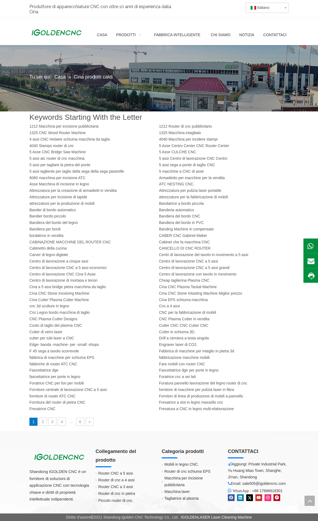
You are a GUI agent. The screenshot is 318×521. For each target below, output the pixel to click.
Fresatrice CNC (42, 409)
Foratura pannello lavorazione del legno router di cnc (203, 383)
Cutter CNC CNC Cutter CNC (183, 325)
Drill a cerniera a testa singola (184, 338)
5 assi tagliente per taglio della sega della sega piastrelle (76, 171)
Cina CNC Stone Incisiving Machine (59, 293)
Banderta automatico (176, 210)
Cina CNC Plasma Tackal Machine (188, 287)
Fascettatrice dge (43, 370)
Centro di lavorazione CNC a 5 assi (188, 261)
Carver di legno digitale (48, 255)
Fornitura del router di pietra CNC (57, 402)
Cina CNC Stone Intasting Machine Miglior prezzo (200, 293)
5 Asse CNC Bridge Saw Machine (57, 152)
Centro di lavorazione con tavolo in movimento (197, 274)
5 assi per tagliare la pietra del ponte (59, 165)
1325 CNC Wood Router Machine (57, 133)
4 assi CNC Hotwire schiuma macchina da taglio (69, 139)
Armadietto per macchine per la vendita (192, 178)
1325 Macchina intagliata (180, 133)
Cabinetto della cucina (48, 248)
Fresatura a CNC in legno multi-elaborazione (196, 409)
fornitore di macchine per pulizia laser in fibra (196, 389)
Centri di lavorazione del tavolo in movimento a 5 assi (203, 255)
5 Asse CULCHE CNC (177, 152)
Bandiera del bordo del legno (53, 222)
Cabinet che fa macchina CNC (184, 242)
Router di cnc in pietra (116, 493)
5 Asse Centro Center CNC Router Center (194, 146)
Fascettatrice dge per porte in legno (188, 370)
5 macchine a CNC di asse (181, 171)
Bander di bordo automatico (52, 210)
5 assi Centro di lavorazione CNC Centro (193, 158)
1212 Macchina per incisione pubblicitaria (64, 126)
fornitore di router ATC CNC (52, 396)
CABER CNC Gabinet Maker (183, 235)
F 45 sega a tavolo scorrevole (54, 351)
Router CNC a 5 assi (115, 473)
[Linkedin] (240, 497)
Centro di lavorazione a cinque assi (58, 261)
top (310, 501)
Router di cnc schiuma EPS (187, 471)
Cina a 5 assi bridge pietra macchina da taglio (67, 287)
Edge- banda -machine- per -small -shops (64, 344)
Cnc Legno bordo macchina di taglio (59, 312)
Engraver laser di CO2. (178, 344)
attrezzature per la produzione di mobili (61, 203)
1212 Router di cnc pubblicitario (185, 126)
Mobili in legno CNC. (181, 464)
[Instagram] (268, 497)
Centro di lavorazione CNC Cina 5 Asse (62, 274)
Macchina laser (177, 491)
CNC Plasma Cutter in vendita (184, 319)
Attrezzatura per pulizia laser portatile (190, 190)
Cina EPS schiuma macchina (183, 300)
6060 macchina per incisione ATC (57, 178)
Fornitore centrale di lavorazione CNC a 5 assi (68, 389)
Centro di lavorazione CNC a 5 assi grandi (194, 267)
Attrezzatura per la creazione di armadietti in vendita (73, 190)
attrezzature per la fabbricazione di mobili (193, 197)
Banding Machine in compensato (186, 229)
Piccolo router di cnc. (115, 500)
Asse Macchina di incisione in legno (59, 184)
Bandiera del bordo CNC (179, 216)
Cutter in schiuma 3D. (177, 332)
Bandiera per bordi (44, 229)
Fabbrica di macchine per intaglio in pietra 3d (196, 351)
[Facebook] (231, 497)
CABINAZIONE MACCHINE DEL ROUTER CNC (70, 242)
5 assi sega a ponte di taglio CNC (187, 165)
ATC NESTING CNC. (176, 184)
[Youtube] (258, 497)
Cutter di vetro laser (45, 332)
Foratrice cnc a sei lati (177, 376)
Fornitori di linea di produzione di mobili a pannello (201, 396)
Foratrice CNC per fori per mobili (56, 383)
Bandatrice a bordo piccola (181, 203)
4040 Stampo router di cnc (51, 146)
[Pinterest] (276, 497)
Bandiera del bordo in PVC (181, 222)
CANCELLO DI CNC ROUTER (185, 248)
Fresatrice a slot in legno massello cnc (191, 402)
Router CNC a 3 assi (115, 487)
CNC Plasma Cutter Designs (53, 319)
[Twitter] (249, 497)
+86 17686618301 (267, 491)
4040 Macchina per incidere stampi (188, 139)
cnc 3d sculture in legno (49, 306)
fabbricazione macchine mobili (184, 357)
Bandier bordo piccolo (47, 216)
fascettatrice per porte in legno (54, 376)
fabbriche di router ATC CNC (53, 364)
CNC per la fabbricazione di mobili (187, 312)
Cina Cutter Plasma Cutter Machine (59, 300)
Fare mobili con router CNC (182, 364)
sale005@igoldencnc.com (264, 483)
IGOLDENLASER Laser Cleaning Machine (216, 517)
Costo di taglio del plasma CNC (55, 325)
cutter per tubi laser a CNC (51, 338)
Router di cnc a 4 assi (116, 480)
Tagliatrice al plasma (181, 498)
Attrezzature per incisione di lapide (58, 197)
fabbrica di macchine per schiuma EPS (61, 357)
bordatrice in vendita (46, 235)
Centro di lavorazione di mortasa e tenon (63, 280)
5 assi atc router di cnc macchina (56, 158)
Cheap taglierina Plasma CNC (184, 280)
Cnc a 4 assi (169, 306)
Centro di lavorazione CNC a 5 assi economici (68, 267)
